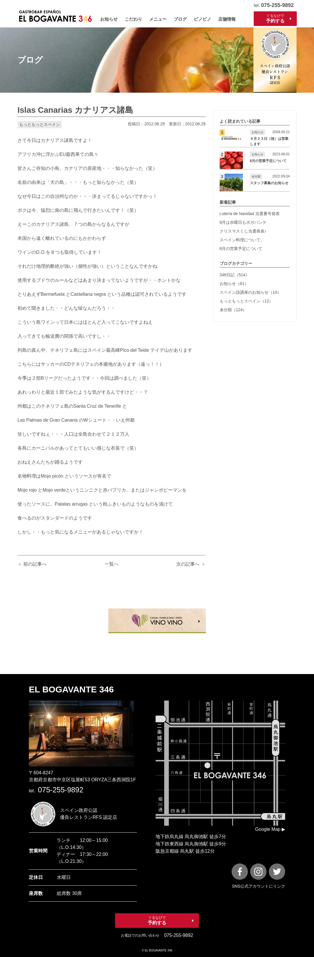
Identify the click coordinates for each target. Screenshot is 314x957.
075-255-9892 (277, 5)
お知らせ (109, 19)
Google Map (268, 829)
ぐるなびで (275, 19)
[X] (277, 871)
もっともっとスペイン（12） (246, 301)
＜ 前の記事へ (32, 564)
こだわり (133, 19)
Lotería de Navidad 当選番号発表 (250, 213)
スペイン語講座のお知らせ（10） (250, 292)
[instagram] (258, 871)
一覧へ (112, 564)
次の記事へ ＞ (190, 564)
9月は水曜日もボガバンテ (243, 222)
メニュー (158, 19)
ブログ (180, 19)
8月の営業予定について (241, 248)
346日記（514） (235, 274)
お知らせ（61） (234, 283)
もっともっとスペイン (39, 124)
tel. (56, 790)
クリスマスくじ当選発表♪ (243, 231)
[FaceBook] (240, 871)
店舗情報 (227, 19)
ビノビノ (202, 19)
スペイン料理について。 (242, 240)
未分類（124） (233, 309)
